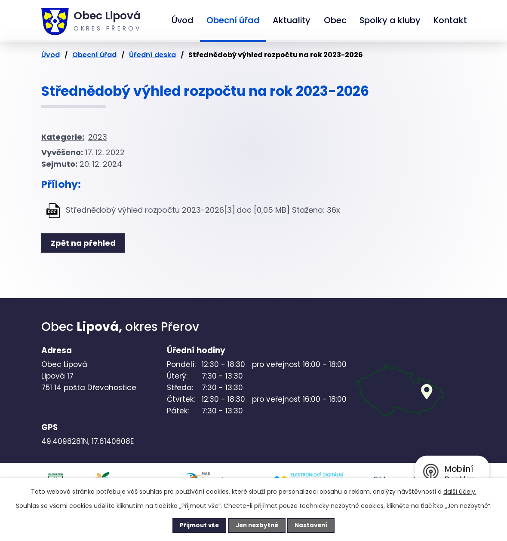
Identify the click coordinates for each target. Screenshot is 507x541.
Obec (335, 20)
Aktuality (291, 20)
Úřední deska (152, 55)
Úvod (183, 20)
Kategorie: (62, 136)
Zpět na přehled (85, 243)
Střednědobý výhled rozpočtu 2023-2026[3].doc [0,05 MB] (178, 209)
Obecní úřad (233, 20)
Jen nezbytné (257, 525)
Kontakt (450, 20)
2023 (97, 136)
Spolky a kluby (390, 20)
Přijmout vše (194, 525)
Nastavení (316, 525)
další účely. (459, 490)
